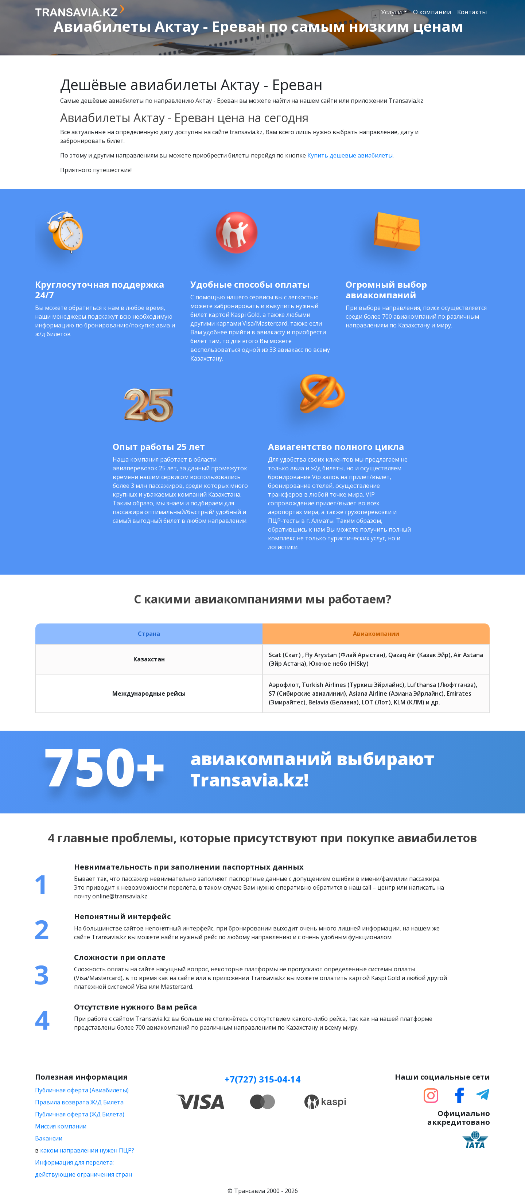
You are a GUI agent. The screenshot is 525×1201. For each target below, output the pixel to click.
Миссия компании (60, 1126)
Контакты (472, 12)
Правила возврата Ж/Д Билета (79, 1102)
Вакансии (48, 1138)
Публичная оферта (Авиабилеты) (82, 1090)
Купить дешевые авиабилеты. (350, 155)
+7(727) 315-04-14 (262, 1079)
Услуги (391, 12)
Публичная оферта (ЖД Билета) (79, 1114)
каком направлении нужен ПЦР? (87, 1150)
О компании (432, 12)
